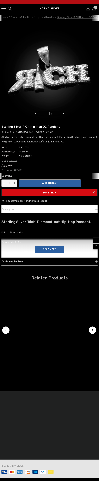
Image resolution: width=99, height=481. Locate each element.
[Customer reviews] (49, 265)
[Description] (49, 213)
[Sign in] (88, 8)
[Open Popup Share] (94, 196)
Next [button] (63, 112)
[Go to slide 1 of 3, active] (49, 114)
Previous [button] (35, 112)
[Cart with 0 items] (94, 8)
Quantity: (6, 179)
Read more (49, 253)
